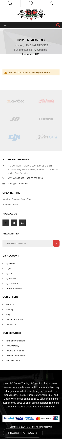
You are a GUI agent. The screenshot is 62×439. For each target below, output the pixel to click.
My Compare (12, 283)
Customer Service (14, 319)
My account (11, 263)
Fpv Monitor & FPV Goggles (30, 49)
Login (8, 268)
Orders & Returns (14, 288)
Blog (8, 314)
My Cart (9, 273)
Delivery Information (15, 355)
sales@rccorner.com (18, 183)
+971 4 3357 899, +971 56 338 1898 (25, 178)
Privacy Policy (12, 345)
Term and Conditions (15, 340)
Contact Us (11, 324)
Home (18, 45)
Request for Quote (23, 432)
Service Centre (13, 360)
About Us (10, 304)
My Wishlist (11, 278)
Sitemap (10, 309)
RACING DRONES (37, 45)
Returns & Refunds (15, 350)
